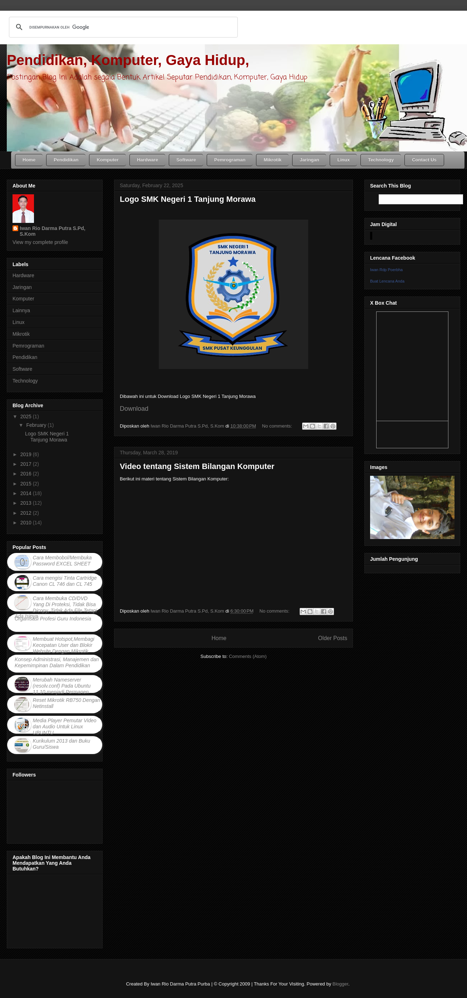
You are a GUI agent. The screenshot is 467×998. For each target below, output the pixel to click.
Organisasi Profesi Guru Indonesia (53, 619)
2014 (26, 493)
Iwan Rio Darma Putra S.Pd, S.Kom (52, 231)
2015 (26, 483)
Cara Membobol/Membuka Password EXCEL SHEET (62, 561)
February (37, 425)
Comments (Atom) (247, 656)
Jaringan (22, 287)
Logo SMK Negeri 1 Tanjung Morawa (188, 199)
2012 (26, 513)
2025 (26, 416)
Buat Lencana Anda (387, 281)
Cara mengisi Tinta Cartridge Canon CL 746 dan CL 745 (65, 581)
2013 (26, 503)
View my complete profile (40, 242)
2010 (26, 522)
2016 (26, 473)
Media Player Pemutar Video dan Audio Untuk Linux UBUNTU (65, 726)
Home (218, 638)
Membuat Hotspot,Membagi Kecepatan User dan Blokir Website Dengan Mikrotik (63, 645)
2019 (26, 454)
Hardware (23, 275)
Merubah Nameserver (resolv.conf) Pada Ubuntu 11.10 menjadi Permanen (62, 686)
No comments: (277, 426)
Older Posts (332, 638)
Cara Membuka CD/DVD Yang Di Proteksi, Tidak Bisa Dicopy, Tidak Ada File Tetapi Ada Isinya (56, 607)
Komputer (23, 298)
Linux (18, 322)
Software (22, 369)
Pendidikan (25, 357)
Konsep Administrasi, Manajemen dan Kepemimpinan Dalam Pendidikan (57, 662)
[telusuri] (122, 27)
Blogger (340, 984)
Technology (25, 381)
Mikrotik (21, 334)
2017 (26, 464)
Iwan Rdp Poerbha (386, 270)
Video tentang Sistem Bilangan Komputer (197, 466)
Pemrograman (28, 346)
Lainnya (21, 310)
